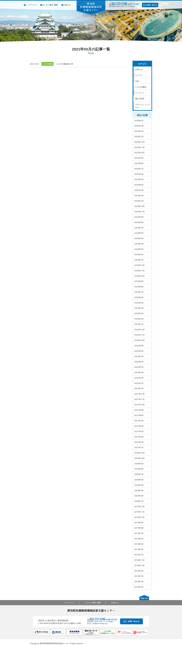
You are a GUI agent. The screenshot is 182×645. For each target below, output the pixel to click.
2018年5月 (139, 581)
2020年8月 (139, 469)
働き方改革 (139, 98)
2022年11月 (139, 335)
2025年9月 (139, 158)
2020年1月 (139, 501)
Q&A (137, 81)
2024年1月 (139, 260)
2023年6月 (139, 297)
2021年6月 (139, 426)
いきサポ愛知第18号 (64, 64)
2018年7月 (139, 576)
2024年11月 (139, 211)
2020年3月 (139, 495)
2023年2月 (139, 319)
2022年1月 (139, 388)
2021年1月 (139, 447)
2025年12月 (139, 142)
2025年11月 (139, 147)
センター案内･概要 (50, 5)
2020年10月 (139, 458)
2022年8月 (139, 351)
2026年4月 (139, 120)
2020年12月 (139, 453)
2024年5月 (139, 238)
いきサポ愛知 (140, 87)
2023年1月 (139, 324)
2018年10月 (139, 565)
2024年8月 (139, 222)
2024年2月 (139, 254)
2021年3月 (139, 437)
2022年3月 (139, 378)
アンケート (139, 93)
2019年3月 (139, 549)
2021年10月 (139, 404)
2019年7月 (139, 533)
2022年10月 (139, 340)
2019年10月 (139, 517)
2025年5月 (139, 179)
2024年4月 (139, 244)
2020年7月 (139, 474)
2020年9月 (139, 463)
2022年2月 (139, 383)
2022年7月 (139, 356)
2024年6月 (139, 233)
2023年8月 (139, 286)
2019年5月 (139, 544)
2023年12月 (139, 265)
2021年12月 (139, 394)
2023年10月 (139, 276)
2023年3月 (139, 313)
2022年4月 (139, 372)
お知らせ (67, 5)
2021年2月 (139, 442)
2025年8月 (139, 163)
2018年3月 (139, 587)
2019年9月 (139, 522)
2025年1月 (139, 201)
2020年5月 (139, 485)
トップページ (31, 5)
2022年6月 (139, 361)
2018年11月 (139, 560)
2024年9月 (139, 217)
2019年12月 (139, 506)
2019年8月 (139, 528)
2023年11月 (139, 270)
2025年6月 (139, 174)
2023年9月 (139, 281)
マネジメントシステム (142, 105)
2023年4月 (139, 308)
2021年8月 (139, 415)
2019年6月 (139, 538)
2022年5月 (139, 367)
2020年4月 (139, 490)
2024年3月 (139, 249)
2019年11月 (139, 512)
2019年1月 (139, 554)
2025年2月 (139, 195)
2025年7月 (139, 168)
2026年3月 (139, 125)
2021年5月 (139, 431)
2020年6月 (139, 479)
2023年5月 (139, 303)
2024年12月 (139, 206)
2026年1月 (139, 136)
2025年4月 (139, 184)
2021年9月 (139, 410)
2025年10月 (139, 152)
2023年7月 (139, 292)
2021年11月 (139, 399)
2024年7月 (139, 227)
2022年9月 (139, 345)
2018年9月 (139, 571)
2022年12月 (139, 329)
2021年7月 (139, 420)
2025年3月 (139, 190)
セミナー (139, 75)
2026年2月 (139, 131)
